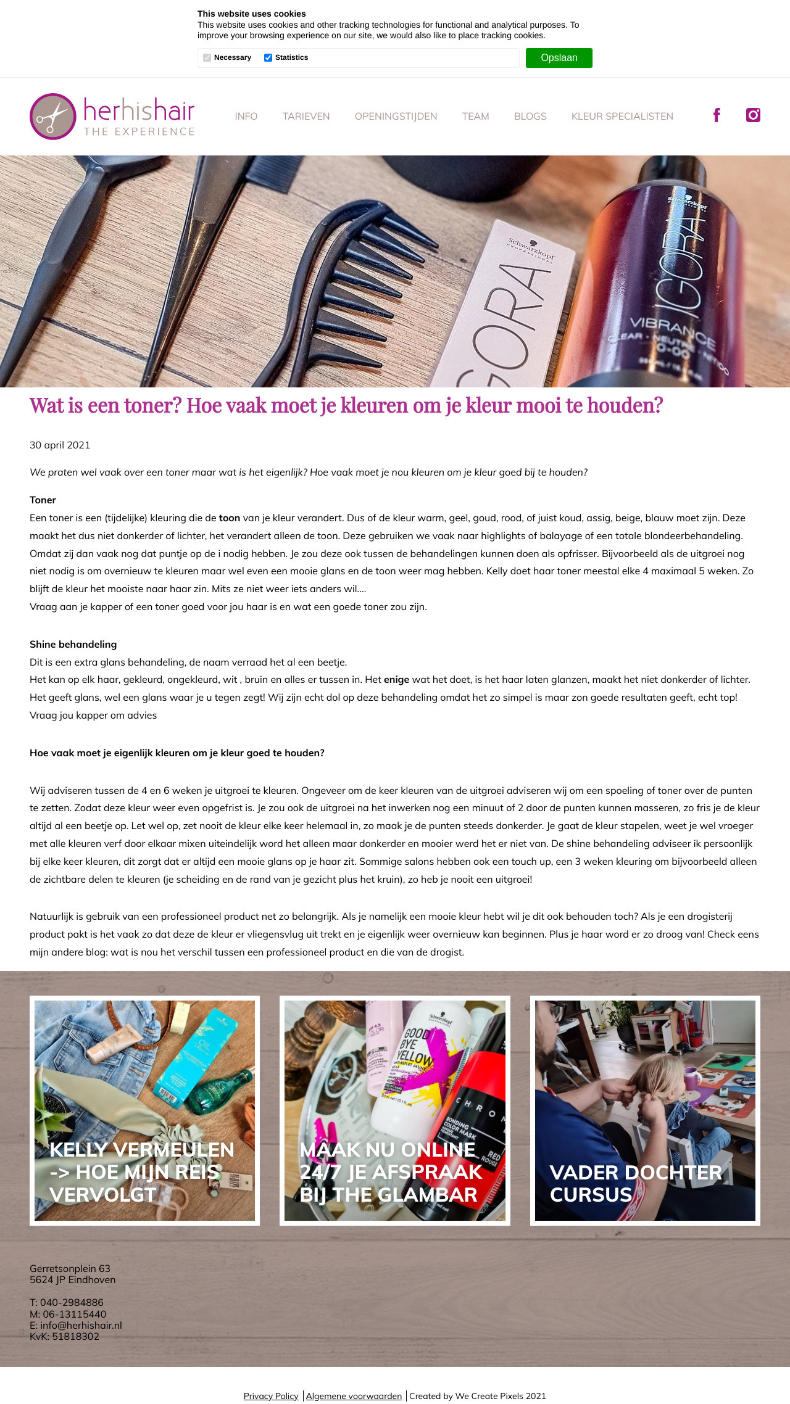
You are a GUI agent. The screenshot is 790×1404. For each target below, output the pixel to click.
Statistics (291, 58)
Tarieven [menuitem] (306, 116)
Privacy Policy (271, 1396)
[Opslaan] (559, 58)
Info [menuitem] (246, 116)
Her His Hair (112, 116)
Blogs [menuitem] (530, 116)
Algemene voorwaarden (354, 1396)
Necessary (232, 58)
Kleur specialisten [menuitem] (622, 116)
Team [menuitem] (475, 116)
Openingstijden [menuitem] (396, 116)
